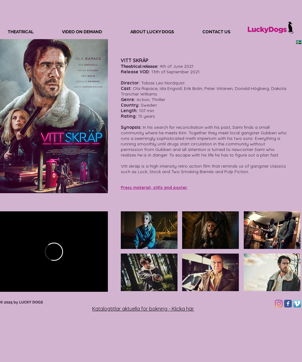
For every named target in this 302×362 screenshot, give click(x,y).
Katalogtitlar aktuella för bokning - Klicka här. (143, 309)
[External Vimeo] (54, 252)
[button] (149, 230)
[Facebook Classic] (288, 303)
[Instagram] (279, 303)
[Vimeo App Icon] (297, 303)
